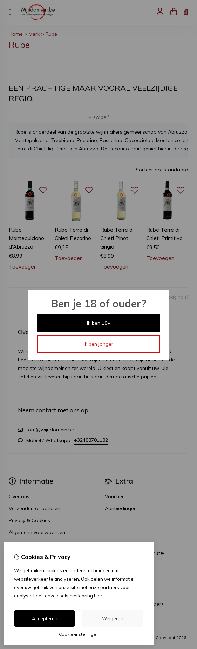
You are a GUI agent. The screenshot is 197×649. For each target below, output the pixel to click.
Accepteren (44, 618)
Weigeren (112, 618)
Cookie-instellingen (79, 634)
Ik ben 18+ (98, 323)
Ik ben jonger (98, 344)
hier (98, 596)
